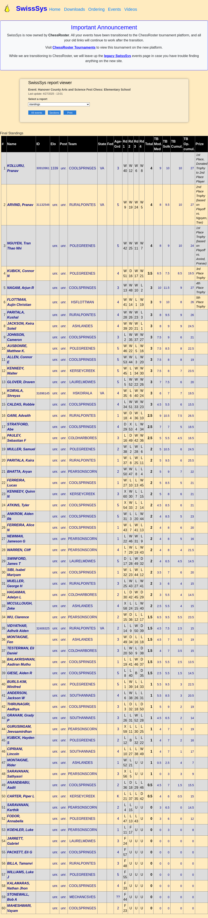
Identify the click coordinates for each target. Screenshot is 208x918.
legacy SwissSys (117, 56)
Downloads (74, 9)
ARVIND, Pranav (20, 205)
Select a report (37, 99)
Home (54, 9)
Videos (130, 9)
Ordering (96, 9)
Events (114, 9)
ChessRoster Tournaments (74, 47)
